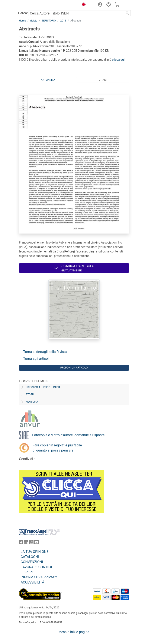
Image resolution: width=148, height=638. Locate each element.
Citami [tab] (103, 79)
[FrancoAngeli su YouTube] (36, 543)
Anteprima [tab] (48, 79)
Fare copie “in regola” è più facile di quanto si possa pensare (57, 447)
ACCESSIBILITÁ (32, 582)
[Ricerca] (127, 13)
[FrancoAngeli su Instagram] (31, 543)
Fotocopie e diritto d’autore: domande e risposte (68, 435)
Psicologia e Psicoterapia (43, 387)
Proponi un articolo (74, 367)
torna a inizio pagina (74, 632)
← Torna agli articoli (34, 359)
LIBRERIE (28, 572)
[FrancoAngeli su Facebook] (21, 543)
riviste (33, 20)
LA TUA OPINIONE (34, 552)
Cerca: (23, 13)
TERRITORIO (49, 20)
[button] (82, 5)
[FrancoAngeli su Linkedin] (26, 543)
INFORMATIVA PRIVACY (39, 577)
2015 (63, 20)
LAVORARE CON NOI (36, 567)
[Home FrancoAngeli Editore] (33, 5)
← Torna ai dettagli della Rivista (43, 352)
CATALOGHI (30, 557)
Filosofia (32, 401)
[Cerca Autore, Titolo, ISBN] (76, 13)
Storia (30, 394)
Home (22, 20)
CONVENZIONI (32, 562)
